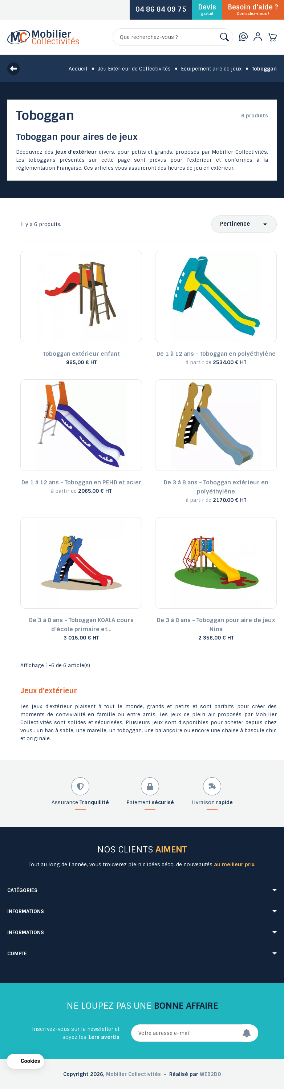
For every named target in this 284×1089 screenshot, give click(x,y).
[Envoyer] (250, 1033)
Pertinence (235, 223)
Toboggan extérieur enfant (81, 354)
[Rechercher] (173, 37)
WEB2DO (210, 1074)
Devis (207, 9)
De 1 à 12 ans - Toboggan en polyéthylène (216, 354)
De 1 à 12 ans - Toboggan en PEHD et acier (81, 482)
